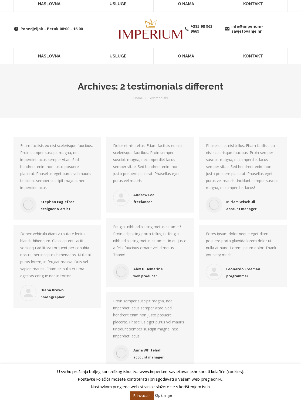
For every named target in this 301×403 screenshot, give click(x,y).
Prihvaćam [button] (142, 395)
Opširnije (163, 395)
